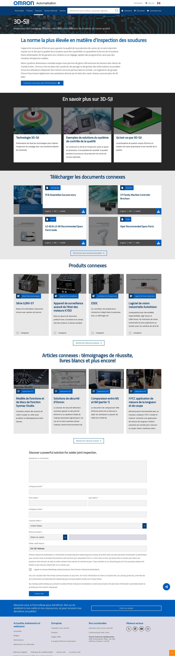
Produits (29, 11)
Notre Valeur (19, 11)
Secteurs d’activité (50, 11)
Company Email (36, 486)
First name (34, 498)
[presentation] (17, 332)
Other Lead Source (36, 543)
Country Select (35, 521)
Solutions (38, 11)
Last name (93, 498)
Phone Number (36, 532)
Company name (36, 509)
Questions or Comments (39, 458)
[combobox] (93, 10)
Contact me (36, 593)
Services (63, 11)
